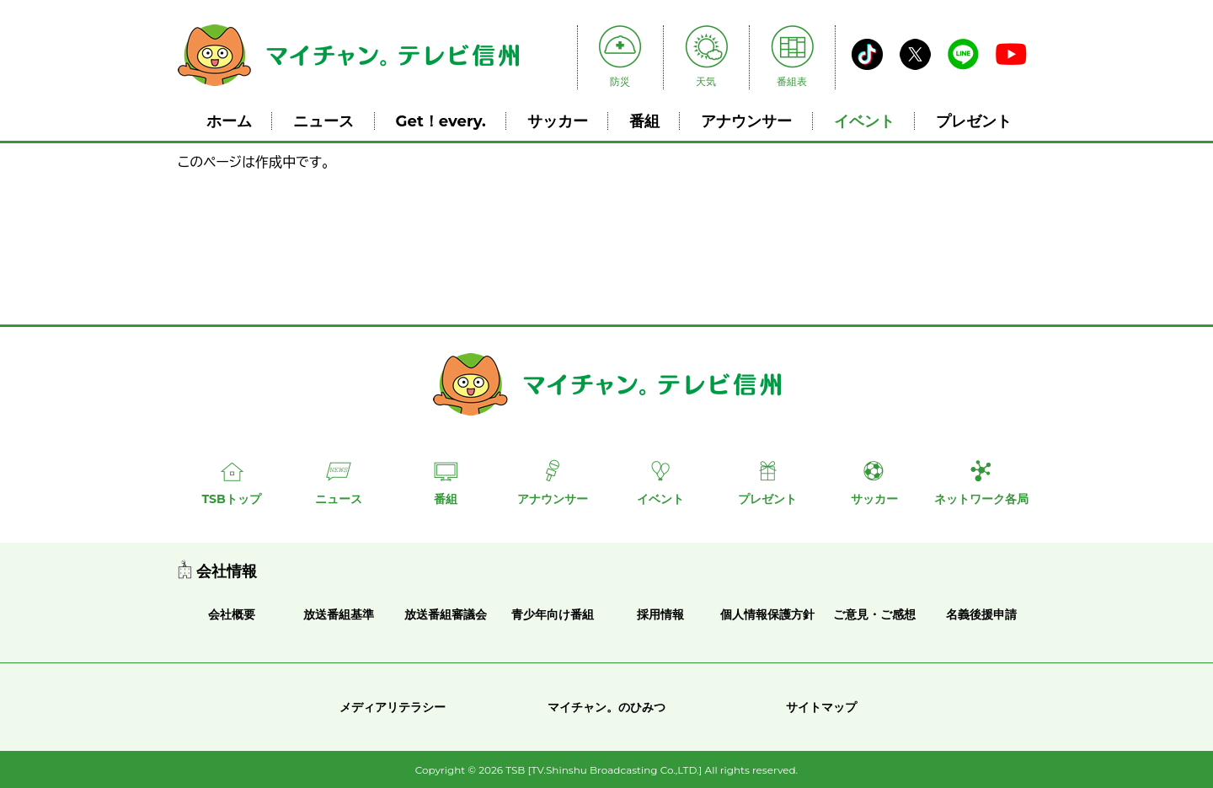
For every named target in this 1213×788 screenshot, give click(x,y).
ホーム (229, 121)
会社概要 (231, 614)
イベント (864, 121)
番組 (644, 121)
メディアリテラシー (392, 707)
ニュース (323, 121)
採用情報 (660, 614)
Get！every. (441, 121)
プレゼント (974, 121)
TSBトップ (230, 499)
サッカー (557, 121)
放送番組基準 (338, 614)
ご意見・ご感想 (874, 614)
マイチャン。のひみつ (606, 707)
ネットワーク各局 (981, 499)
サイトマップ (821, 707)
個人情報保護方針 (767, 614)
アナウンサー (746, 121)
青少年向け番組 (552, 614)
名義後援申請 (981, 614)
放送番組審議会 (445, 614)
